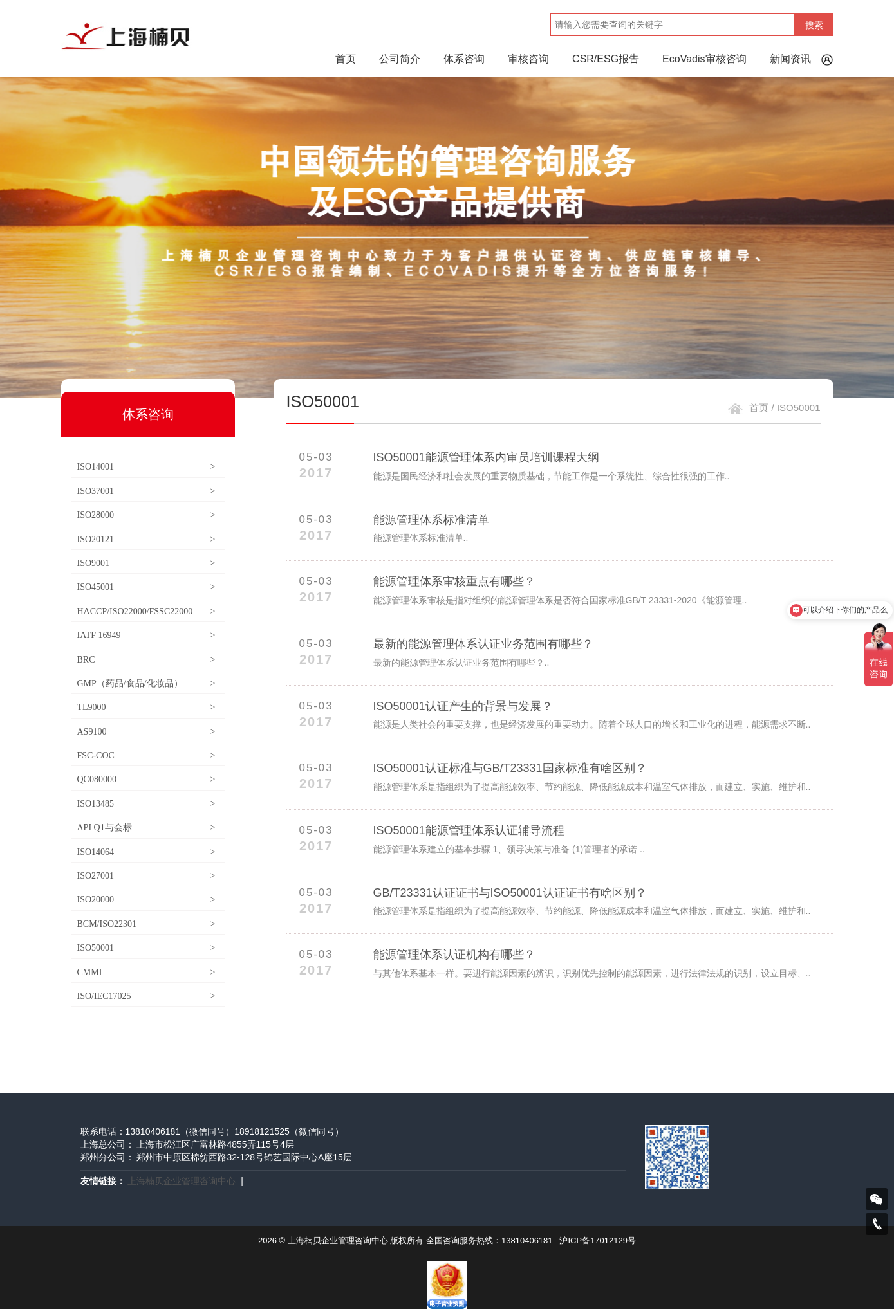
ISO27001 (146, 876)
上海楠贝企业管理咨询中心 (181, 1181)
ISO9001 (146, 563)
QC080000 (146, 779)
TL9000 (146, 707)
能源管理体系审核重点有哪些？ (454, 581)
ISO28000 (146, 515)
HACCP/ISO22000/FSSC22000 (146, 611)
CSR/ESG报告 (605, 58)
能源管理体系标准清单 (431, 519)
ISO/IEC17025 (146, 996)
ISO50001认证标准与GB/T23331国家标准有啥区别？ (510, 768)
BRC (146, 659)
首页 (345, 58)
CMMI (146, 972)
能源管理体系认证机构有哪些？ (454, 954)
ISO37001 (146, 491)
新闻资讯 (790, 58)
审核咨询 (528, 58)
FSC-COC (146, 755)
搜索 (814, 25)
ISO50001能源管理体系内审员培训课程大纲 (486, 457)
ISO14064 (146, 852)
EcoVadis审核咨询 (704, 58)
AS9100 (146, 732)
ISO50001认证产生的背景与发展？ (463, 706)
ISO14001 (146, 466)
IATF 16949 (146, 635)
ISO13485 (146, 804)
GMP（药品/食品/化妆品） (146, 683)
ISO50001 (146, 948)
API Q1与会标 (146, 827)
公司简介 (399, 58)
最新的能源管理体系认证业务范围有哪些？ (483, 643)
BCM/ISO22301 (146, 924)
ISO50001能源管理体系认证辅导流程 (468, 830)
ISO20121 (146, 539)
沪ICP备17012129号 (597, 1240)
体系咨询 (464, 58)
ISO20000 (146, 899)
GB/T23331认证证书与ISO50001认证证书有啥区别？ (510, 892)
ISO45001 (146, 587)
